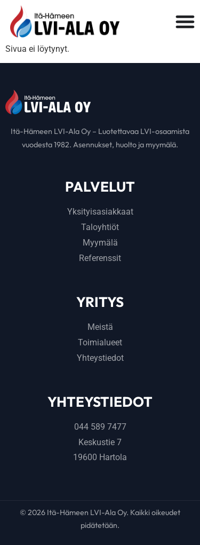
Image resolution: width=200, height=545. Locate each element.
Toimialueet (100, 342)
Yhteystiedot (100, 358)
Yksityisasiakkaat (100, 212)
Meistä (100, 327)
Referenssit (100, 258)
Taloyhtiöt (100, 227)
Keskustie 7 (100, 442)
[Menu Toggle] (185, 21)
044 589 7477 (100, 427)
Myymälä (100, 243)
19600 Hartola (100, 457)
